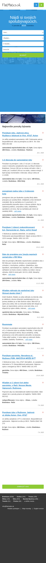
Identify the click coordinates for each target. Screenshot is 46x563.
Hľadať (23, 55)
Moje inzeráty (26, 508)
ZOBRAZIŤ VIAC (23, 486)
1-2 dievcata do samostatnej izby (17, 160)
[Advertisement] (23, 88)
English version (39, 508)
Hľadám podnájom (13, 508)
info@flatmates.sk (8, 506)
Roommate (7, 324)
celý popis (17, 211)
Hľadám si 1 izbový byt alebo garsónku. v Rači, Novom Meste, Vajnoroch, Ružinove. (17, 385)
